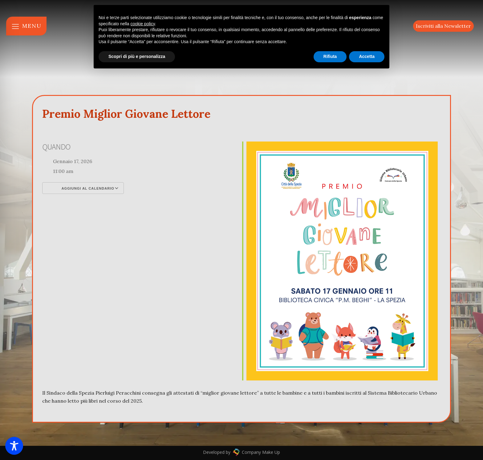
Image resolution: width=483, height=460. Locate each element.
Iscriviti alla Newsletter (443, 26)
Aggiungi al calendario (83, 188)
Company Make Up (260, 452)
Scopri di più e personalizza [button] (136, 56)
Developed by (217, 452)
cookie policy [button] (143, 23)
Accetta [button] (367, 56)
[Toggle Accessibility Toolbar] (14, 445)
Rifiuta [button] (330, 56)
